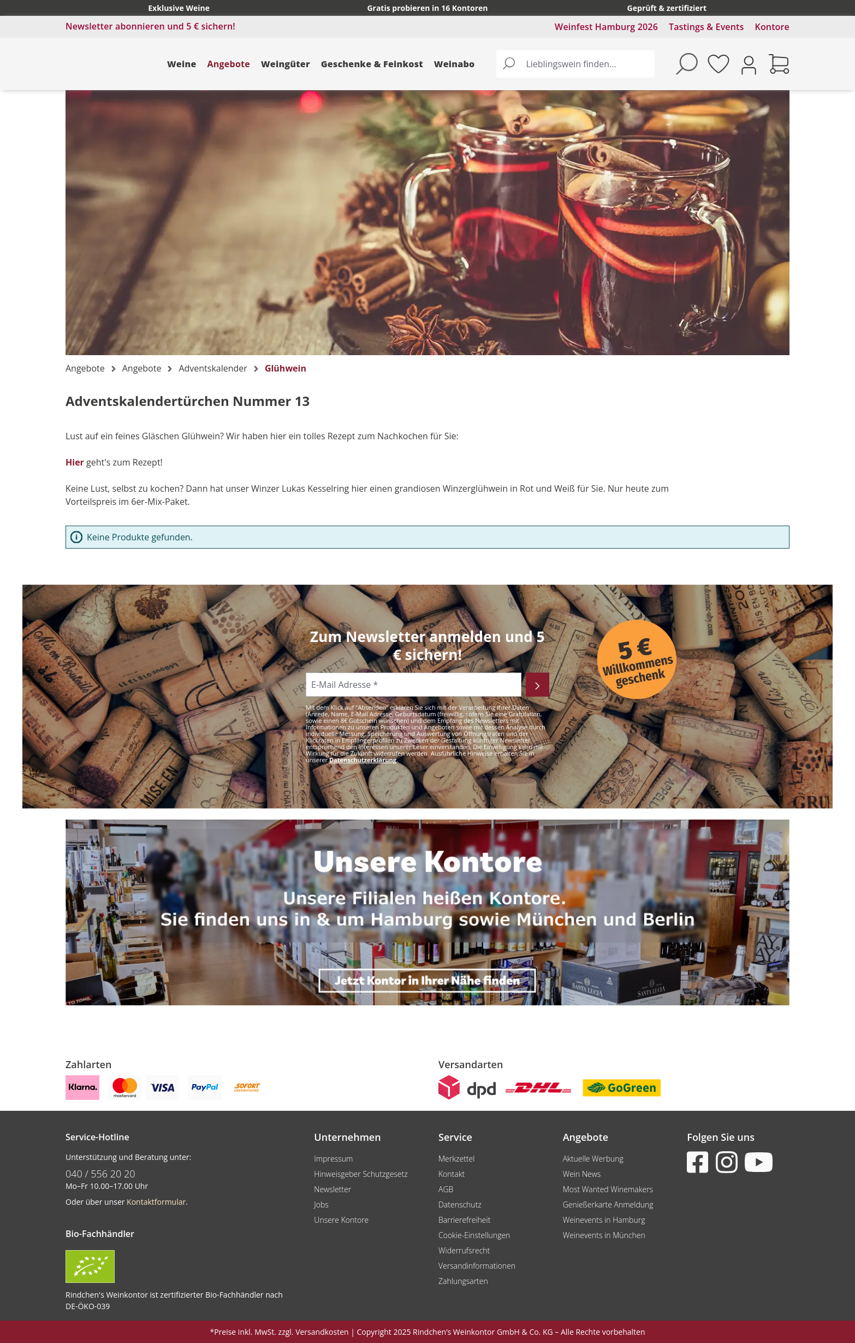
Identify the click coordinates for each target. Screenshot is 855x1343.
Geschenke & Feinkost (372, 64)
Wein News (582, 1174)
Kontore (772, 27)
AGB (445, 1189)
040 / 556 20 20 (100, 1173)
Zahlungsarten (463, 1281)
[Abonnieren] (537, 685)
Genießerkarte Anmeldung (608, 1204)
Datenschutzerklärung (362, 760)
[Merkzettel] (718, 64)
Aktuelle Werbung (593, 1158)
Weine (182, 64)
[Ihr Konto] (749, 64)
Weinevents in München (604, 1235)
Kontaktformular (156, 1202)
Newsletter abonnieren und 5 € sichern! (150, 26)
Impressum (333, 1158)
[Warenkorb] (779, 64)
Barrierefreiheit (464, 1220)
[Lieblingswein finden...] (588, 64)
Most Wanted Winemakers (608, 1189)
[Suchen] (508, 64)
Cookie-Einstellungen (474, 1235)
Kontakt (451, 1174)
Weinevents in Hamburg (604, 1220)
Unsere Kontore (341, 1220)
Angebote (228, 64)
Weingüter (285, 64)
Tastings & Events (706, 27)
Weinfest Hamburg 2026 (606, 27)
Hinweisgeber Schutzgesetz (360, 1174)
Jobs (321, 1204)
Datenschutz (460, 1204)
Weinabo (454, 64)
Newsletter (332, 1189)
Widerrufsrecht (464, 1250)
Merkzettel (456, 1158)
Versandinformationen (476, 1265)
